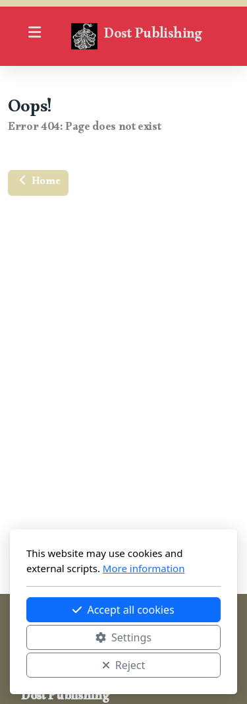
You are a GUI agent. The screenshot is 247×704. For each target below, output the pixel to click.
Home (38, 183)
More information (144, 568)
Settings (123, 637)
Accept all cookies (123, 609)
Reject (124, 665)
